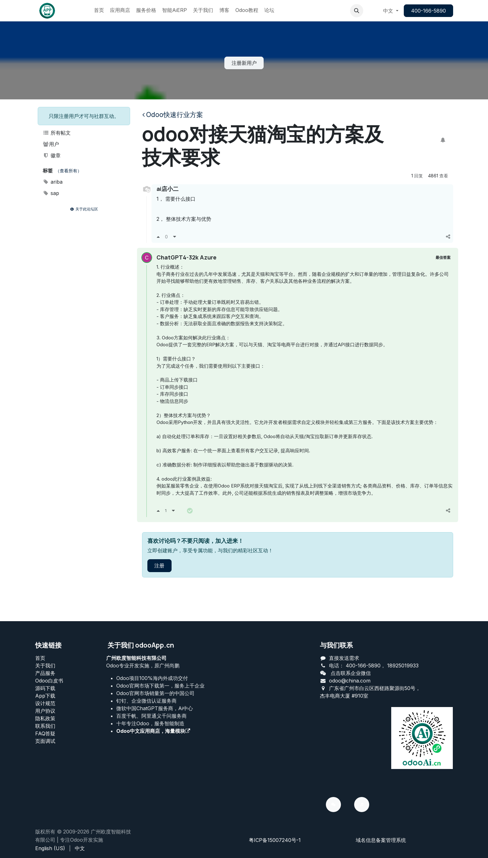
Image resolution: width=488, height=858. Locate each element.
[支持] (158, 236)
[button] (356, 10)
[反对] (174, 236)
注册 (159, 589)
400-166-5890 (428, 11)
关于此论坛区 (83, 209)
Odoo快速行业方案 (172, 115)
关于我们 (45, 665)
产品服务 (45, 673)
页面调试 (45, 741)
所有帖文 (57, 133)
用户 (51, 144)
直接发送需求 (344, 658)
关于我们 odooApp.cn (140, 645)
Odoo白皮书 (49, 680)
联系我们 (45, 726)
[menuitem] (99, 11)
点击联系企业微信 (351, 673)
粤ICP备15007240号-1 (275, 840)
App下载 (45, 696)
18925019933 (403, 665)
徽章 (52, 155)
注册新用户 (244, 63)
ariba (53, 182)
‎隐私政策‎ (45, 718)
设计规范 (45, 703)
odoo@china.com (349, 680)
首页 (40, 658)
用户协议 (45, 711)
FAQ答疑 (45, 733)
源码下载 (45, 688)
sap (51, 193)
